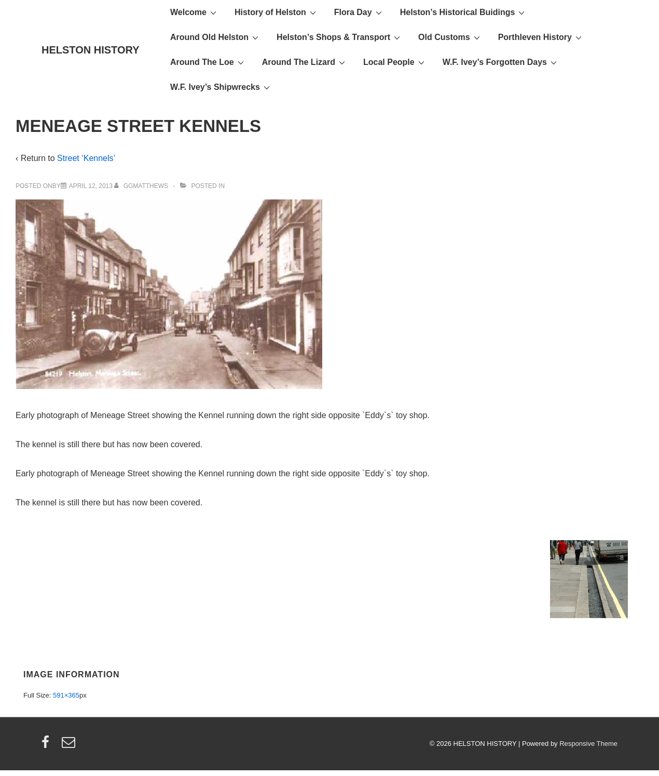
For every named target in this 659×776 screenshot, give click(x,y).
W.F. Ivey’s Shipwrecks (221, 86)
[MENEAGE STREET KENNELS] (91, 186)
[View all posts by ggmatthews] (142, 186)
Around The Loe (208, 62)
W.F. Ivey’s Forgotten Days (501, 62)
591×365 (66, 695)
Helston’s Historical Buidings (464, 12)
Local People (395, 62)
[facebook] (48, 746)
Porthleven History (541, 37)
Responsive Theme (588, 743)
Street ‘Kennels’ (86, 158)
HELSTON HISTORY (91, 50)
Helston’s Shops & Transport (340, 37)
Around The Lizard (305, 62)
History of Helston (277, 12)
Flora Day (359, 12)
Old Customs (450, 37)
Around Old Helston (215, 37)
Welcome (194, 12)
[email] (70, 746)
